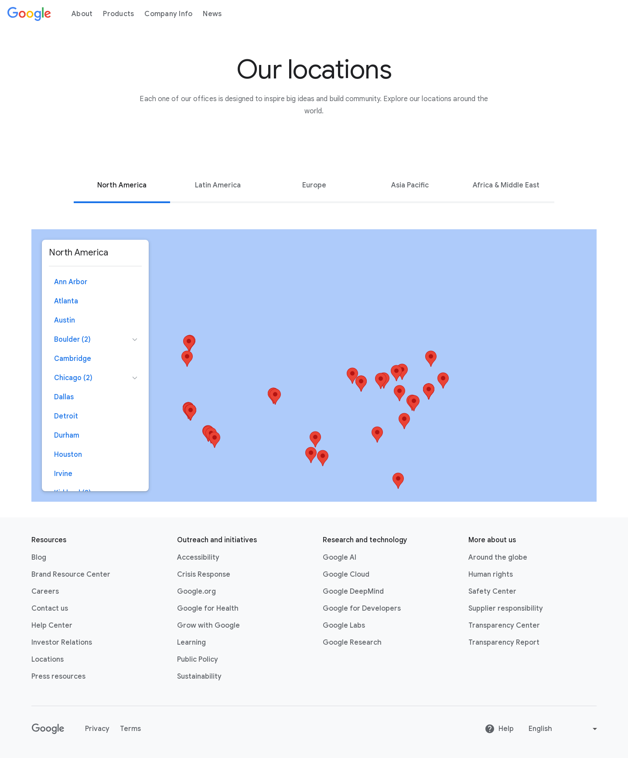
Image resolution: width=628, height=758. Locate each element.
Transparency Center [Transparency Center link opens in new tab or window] (504, 625)
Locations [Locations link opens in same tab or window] (47, 659)
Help (499, 729)
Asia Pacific (410, 185)
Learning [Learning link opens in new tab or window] (191, 642)
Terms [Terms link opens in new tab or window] (130, 728)
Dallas (64, 397)
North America (122, 185)
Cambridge (72, 358)
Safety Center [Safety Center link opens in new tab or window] (492, 591)
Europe (314, 185)
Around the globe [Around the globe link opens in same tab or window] (497, 557)
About (82, 14)
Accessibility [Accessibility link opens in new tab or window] (198, 557)
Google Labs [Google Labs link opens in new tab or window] (344, 625)
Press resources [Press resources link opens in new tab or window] (58, 676)
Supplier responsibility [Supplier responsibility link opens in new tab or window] (505, 608)
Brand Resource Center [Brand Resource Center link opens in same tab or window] (70, 574)
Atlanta (66, 301)
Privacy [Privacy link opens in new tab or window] (97, 728)
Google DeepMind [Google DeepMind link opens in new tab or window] (353, 591)
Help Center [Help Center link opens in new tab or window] (51, 625)
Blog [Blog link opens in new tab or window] (38, 557)
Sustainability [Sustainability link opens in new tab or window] (199, 676)
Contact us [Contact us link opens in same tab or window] (49, 608)
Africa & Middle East (506, 185)
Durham (66, 435)
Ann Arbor (70, 282)
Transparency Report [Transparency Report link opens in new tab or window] (503, 642)
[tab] (122, 185)
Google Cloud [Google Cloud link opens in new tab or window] (346, 574)
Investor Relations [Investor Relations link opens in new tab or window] (61, 642)
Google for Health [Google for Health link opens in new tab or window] (208, 608)
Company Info (168, 14)
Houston (68, 454)
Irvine (63, 473)
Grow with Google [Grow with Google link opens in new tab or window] (208, 625)
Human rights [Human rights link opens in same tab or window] (490, 574)
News (212, 14)
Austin (64, 320)
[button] (380, 381)
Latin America (218, 185)
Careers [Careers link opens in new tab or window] (45, 591)
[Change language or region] (564, 729)
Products (118, 14)
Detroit (66, 416)
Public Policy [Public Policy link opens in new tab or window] (197, 659)
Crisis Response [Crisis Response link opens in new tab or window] (203, 574)
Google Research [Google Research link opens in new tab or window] (352, 642)
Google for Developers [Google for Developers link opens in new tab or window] (362, 608)
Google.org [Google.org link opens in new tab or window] (196, 591)
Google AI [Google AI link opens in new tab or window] (339, 557)
